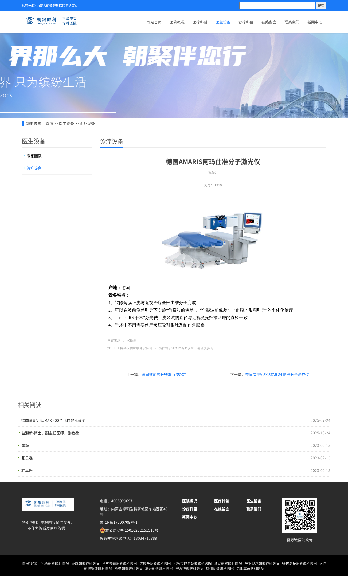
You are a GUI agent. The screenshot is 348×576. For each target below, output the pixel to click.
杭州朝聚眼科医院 (220, 568)
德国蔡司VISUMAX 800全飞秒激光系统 (53, 420)
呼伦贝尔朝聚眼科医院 (262, 563)
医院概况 (177, 22)
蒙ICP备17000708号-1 (119, 522)
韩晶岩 (27, 470)
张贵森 (27, 457)
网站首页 (154, 22)
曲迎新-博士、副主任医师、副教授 (50, 432)
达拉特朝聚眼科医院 (155, 563)
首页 (49, 123)
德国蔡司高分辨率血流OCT (164, 374)
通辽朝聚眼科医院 (228, 563)
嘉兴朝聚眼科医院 (159, 568)
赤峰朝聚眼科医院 (85, 563)
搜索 (321, 5)
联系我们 (291, 22)
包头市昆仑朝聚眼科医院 (192, 563)
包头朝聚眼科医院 (55, 563)
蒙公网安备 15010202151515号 (131, 530)
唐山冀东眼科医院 (250, 568)
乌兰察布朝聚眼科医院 (119, 563)
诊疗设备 (87, 123)
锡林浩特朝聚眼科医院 (299, 563)
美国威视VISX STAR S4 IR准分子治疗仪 (277, 374)
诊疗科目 (245, 22)
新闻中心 (314, 22)
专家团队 (34, 155)
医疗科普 (200, 22)
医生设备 (223, 22)
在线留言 (268, 22)
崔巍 (25, 445)
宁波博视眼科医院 (189, 568)
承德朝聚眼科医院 (128, 568)
